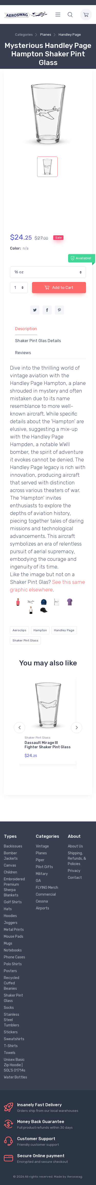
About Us (75, 846)
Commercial (46, 894)
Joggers (10, 923)
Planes (45, 34)
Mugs (8, 943)
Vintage (42, 846)
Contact (75, 877)
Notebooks (13, 950)
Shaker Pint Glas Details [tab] (38, 340)
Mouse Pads (13, 936)
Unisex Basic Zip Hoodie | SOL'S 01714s (14, 1065)
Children (10, 872)
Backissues (13, 846)
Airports (42, 908)
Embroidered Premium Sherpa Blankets (14, 887)
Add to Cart (59, 287)
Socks (9, 1008)
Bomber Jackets (11, 856)
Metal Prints (14, 930)
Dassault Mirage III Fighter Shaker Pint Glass (48, 745)
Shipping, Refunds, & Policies (77, 858)
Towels (9, 1053)
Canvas (10, 865)
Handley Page (70, 34)
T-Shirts (11, 1046)
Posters (10, 971)
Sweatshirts (14, 1039)
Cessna (42, 901)
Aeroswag (74, 1176)
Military (42, 874)
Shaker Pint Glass (25, 640)
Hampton (40, 630)
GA (38, 881)
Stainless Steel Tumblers (11, 1019)
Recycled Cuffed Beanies (11, 983)
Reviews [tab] (23, 352)
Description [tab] (26, 328)
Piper (40, 860)
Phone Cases (14, 957)
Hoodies (10, 916)
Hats (8, 909)
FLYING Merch (47, 887)
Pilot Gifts (44, 867)
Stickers (11, 1032)
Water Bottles (15, 1077)
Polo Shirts (13, 964)
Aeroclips (19, 630)
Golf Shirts (13, 902)
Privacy (74, 871)
